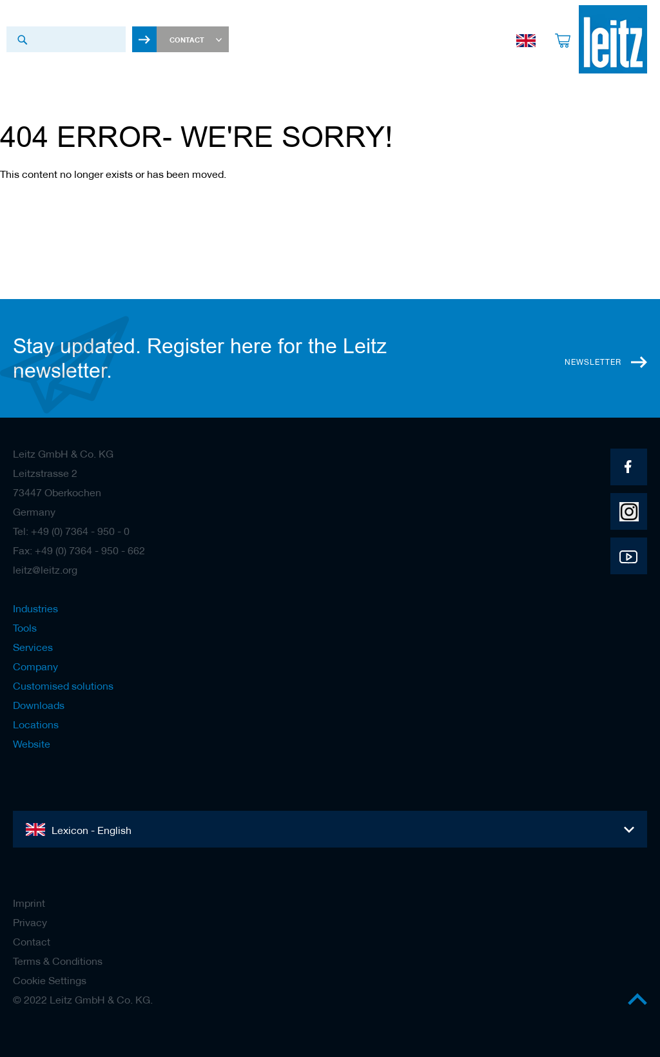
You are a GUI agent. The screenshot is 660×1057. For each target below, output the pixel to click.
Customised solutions (63, 686)
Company (35, 666)
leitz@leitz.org (45, 570)
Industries (35, 608)
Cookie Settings (49, 980)
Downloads (38, 705)
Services (33, 647)
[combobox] (66, 39)
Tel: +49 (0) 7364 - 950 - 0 (71, 531)
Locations (36, 724)
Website (31, 744)
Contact (31, 941)
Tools (25, 628)
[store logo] (613, 39)
